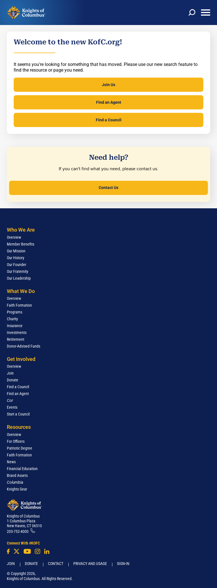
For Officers (16, 441)
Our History (15, 257)
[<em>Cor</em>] (10, 400)
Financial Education (22, 468)
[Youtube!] (27, 551)
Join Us (108, 84)
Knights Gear (17, 489)
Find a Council (108, 120)
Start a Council (18, 414)
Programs (14, 312)
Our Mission (16, 251)
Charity (12, 319)
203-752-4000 (18, 531)
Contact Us (108, 187)
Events (12, 407)
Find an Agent (108, 102)
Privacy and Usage (90, 563)
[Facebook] (8, 551)
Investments (17, 332)
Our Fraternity (17, 271)
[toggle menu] (205, 12)
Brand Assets (17, 475)
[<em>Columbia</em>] (17, 482)
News (11, 462)
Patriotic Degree (19, 448)
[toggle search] (191, 12)
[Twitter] (16, 551)
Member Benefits (20, 244)
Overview (14, 237)
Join (10, 373)
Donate (12, 380)
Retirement (15, 339)
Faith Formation (19, 305)
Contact (55, 563)
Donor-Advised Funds (23, 346)
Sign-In (123, 563)
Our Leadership (19, 278)
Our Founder (16, 264)
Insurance (15, 325)
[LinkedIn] (46, 551)
